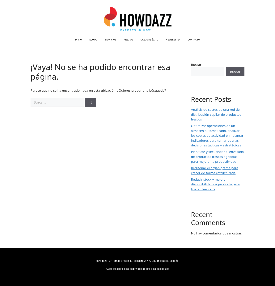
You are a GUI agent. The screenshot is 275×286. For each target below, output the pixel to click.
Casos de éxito (149, 39)
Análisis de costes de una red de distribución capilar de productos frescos (216, 114)
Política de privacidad (133, 268)
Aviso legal (112, 268)
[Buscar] (90, 102)
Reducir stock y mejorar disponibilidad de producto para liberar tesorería (215, 184)
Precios (128, 39)
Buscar (196, 64)
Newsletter (173, 39)
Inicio (78, 39)
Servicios (110, 39)
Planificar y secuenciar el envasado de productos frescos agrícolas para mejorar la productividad (217, 156)
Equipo (93, 39)
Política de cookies (158, 268)
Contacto (194, 39)
